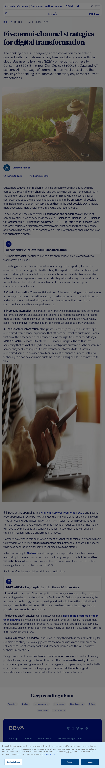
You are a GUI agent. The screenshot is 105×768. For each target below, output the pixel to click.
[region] (52, 755)
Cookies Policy (48, 754)
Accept (70, 762)
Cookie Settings (13, 762)
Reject (89, 762)
